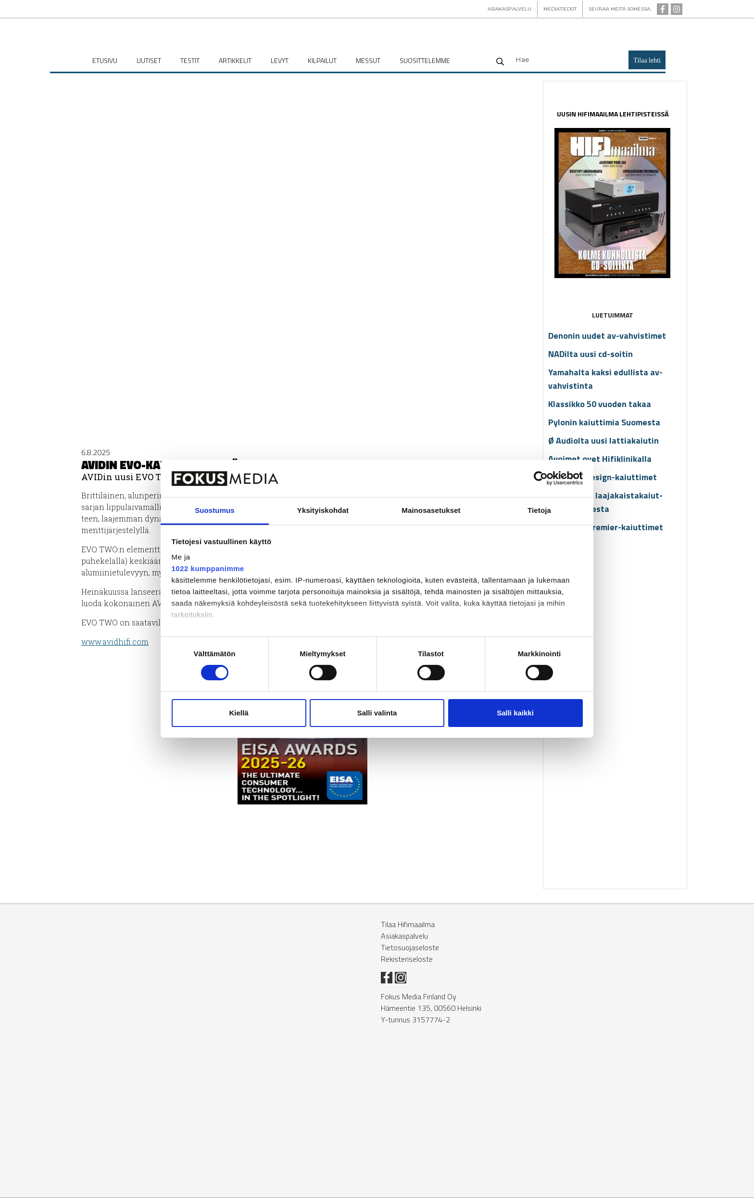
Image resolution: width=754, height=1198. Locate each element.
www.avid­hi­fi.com (115, 642)
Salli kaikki (515, 713)
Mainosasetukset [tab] (431, 510)
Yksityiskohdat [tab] (323, 510)
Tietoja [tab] (539, 510)
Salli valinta (377, 713)
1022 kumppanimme (208, 568)
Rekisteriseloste (407, 959)
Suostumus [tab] (215, 510)
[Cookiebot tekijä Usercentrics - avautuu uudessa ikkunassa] (541, 478)
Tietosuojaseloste (410, 947)
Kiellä (238, 713)
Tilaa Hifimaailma (408, 924)
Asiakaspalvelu (404, 935)
